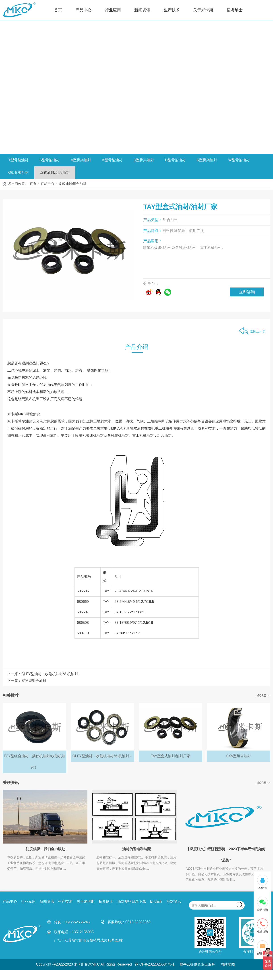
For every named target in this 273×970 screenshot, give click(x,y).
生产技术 (172, 10)
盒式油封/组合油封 (54, 172)
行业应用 (113, 10)
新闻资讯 (142, 10)
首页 (58, 10)
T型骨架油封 (18, 160)
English (156, 901)
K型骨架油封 (112, 160)
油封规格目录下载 (131, 901)
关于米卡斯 (203, 10)
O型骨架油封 (18, 172)
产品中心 (83, 10)
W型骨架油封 (238, 160)
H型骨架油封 (175, 160)
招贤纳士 (235, 10)
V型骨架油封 (81, 160)
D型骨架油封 (144, 160)
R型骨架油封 (207, 160)
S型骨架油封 (49, 160)
